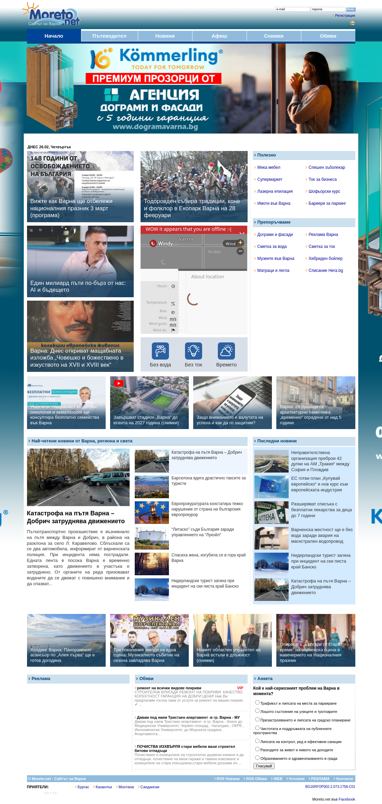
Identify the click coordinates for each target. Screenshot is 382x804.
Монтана (125, 787)
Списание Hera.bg (324, 270)
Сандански (148, 787)
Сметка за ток (320, 246)
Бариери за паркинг (326, 203)
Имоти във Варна (272, 203)
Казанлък (102, 787)
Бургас (82, 787)
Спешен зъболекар (325, 167)
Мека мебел (267, 167)
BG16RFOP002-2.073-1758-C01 (330, 787)
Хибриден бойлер (324, 258)
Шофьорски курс (323, 191)
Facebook (347, 799)
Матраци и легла (272, 270)
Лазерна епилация (273, 191)
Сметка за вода (270, 246)
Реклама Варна (322, 234)
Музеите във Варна (274, 258)
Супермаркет (268, 179)
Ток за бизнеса (321, 179)
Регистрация (345, 15)
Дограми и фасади (273, 234)
